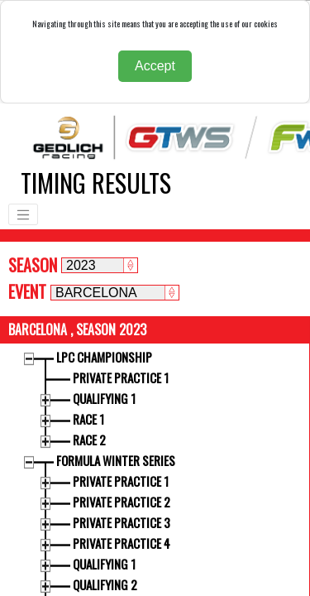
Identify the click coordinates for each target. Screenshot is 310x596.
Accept (155, 66)
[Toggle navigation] (23, 214)
